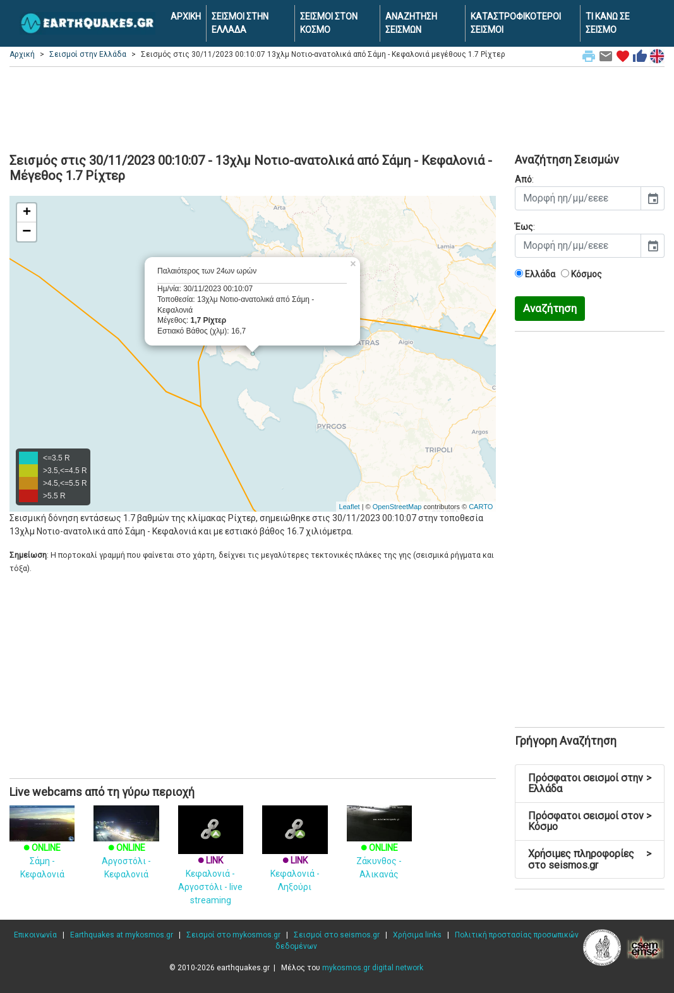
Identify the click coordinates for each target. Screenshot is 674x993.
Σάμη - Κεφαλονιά (42, 848)
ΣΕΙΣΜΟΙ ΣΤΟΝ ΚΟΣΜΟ (329, 23)
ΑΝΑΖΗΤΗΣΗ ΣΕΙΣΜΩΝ (411, 23)
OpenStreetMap (397, 506)
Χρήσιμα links (417, 934)
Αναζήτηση (550, 308)
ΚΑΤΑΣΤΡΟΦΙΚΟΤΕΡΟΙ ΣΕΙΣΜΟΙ (516, 23)
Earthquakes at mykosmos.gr (121, 934)
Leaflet (349, 506)
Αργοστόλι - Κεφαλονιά (126, 848)
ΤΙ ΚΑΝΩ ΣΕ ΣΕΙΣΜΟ (608, 23)
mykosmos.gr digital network (372, 967)
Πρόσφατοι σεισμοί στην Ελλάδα (589, 783)
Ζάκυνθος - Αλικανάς (379, 848)
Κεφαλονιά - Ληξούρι (294, 858)
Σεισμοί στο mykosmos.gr (233, 934)
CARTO (481, 506)
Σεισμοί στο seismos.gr (337, 934)
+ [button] (27, 212)
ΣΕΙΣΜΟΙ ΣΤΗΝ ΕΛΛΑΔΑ (240, 23)
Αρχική (22, 54)
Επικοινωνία (35, 934)
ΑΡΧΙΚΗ (186, 16)
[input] (578, 198)
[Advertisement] (337, 108)
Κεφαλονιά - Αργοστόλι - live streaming (210, 864)
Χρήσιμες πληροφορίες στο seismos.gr (589, 859)
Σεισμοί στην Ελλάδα (87, 54)
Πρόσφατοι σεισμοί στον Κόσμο (589, 821)
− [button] (26, 231)
